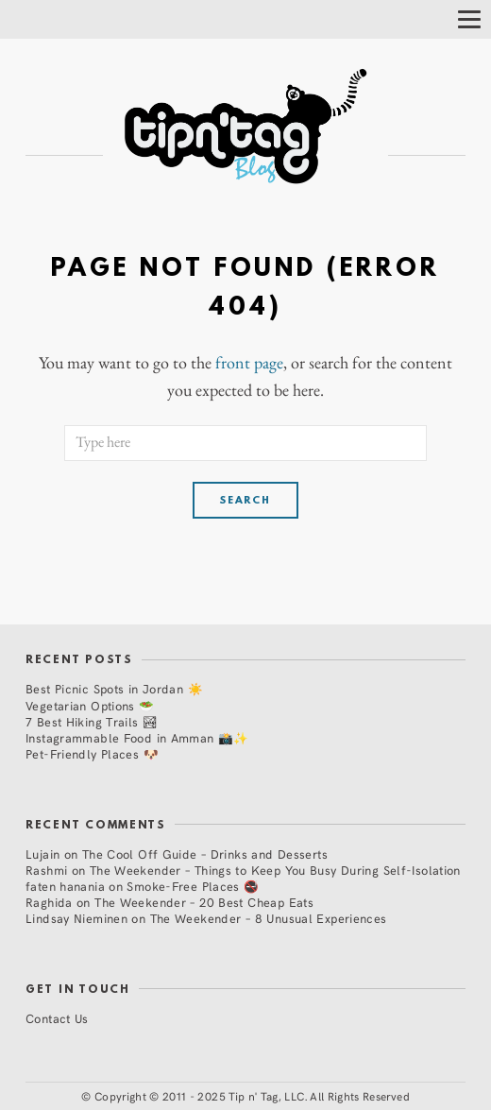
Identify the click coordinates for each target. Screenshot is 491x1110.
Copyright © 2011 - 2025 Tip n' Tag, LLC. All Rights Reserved (252, 1095)
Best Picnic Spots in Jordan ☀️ (114, 688)
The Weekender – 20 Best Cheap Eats (203, 902)
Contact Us (57, 1018)
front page (249, 362)
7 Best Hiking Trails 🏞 (91, 721)
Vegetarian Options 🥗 (90, 705)
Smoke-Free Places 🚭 (193, 886)
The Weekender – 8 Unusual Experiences (268, 918)
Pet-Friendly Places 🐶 (92, 753)
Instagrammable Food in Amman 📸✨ (137, 737)
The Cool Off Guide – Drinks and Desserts (205, 853)
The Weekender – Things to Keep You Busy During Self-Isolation (275, 870)
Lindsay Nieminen (76, 918)
